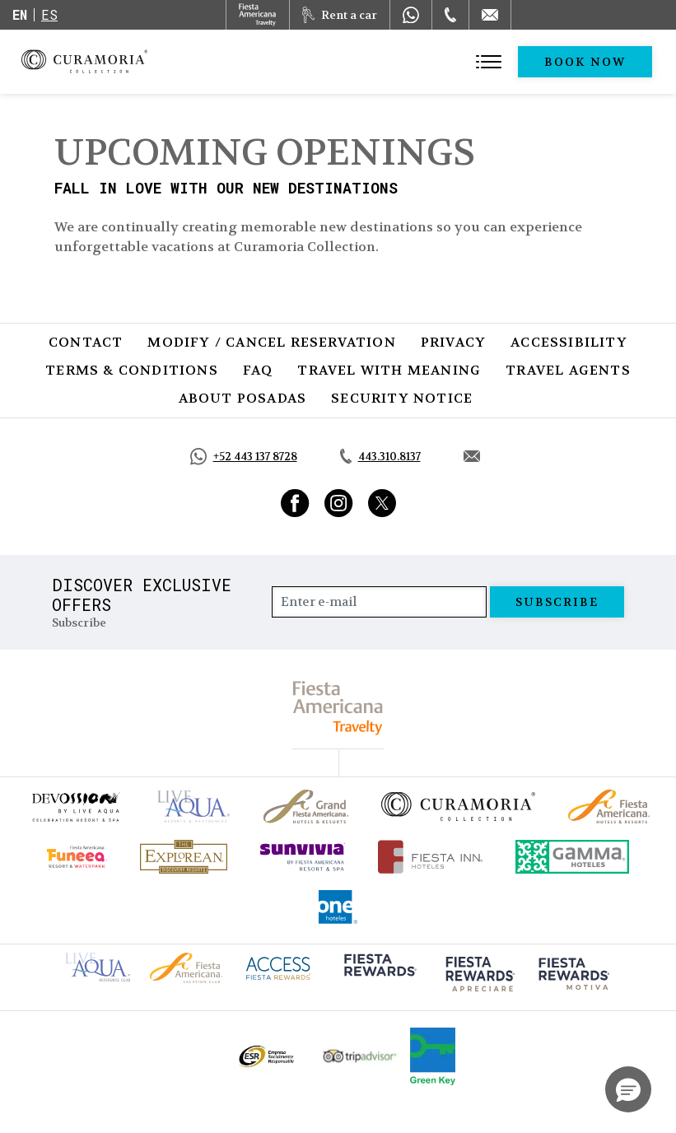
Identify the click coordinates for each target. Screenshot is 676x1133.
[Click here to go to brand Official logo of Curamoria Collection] (458, 806)
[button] (628, 1089)
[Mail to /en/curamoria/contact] (489, 15)
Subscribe (557, 601)
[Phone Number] (450, 15)
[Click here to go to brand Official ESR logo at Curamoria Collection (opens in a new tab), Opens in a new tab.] (265, 1056)
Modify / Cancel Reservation (271, 342)
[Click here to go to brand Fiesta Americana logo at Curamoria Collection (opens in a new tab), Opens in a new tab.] (186, 966)
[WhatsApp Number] (410, 15)
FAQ (258, 370)
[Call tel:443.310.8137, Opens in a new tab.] (380, 457)
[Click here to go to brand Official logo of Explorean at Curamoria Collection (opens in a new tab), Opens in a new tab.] (183, 857)
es (49, 14)
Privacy (453, 342)
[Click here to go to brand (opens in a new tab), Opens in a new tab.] (75, 806)
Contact (86, 342)
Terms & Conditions (131, 370)
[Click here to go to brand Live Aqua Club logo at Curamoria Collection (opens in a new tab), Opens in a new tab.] (97, 965)
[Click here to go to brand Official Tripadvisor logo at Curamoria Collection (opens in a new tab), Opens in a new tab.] (360, 1056)
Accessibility (568, 342)
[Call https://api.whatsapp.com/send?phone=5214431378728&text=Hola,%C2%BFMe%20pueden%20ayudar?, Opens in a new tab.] (243, 456)
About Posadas (243, 398)
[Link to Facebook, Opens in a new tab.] (295, 503)
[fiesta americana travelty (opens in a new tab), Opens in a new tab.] (338, 707)
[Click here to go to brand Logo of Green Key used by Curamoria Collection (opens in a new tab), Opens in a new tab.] (432, 1056)
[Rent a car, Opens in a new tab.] (339, 15)
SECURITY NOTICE (402, 398)
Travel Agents (568, 370)
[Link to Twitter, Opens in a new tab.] (382, 503)
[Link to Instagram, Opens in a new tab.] (338, 503)
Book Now (585, 61)
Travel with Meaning (389, 370)
